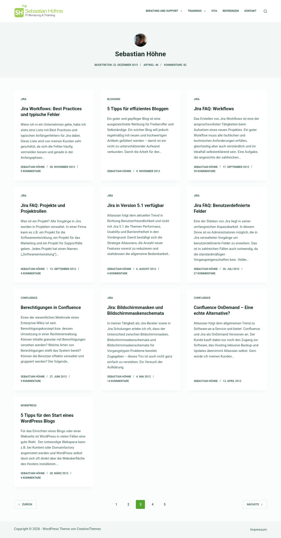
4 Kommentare (31, 273)
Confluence (29, 297)
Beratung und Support (165, 11)
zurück (25, 504)
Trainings (198, 11)
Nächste (255, 504)
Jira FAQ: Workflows (214, 108)
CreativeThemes (89, 529)
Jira (23, 99)
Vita (214, 10)
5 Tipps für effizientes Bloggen (137, 108)
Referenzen (231, 10)
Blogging (113, 99)
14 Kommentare (118, 381)
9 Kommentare (31, 171)
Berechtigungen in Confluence (51, 307)
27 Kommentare (205, 273)
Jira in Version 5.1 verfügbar (135, 205)
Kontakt (250, 10)
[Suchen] (265, 11)
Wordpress (28, 405)
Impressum (258, 530)
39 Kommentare (205, 171)
